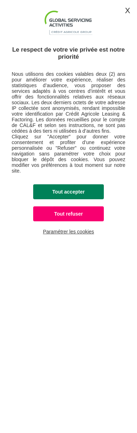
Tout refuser (68, 214)
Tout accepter (68, 192)
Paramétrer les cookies (68, 231)
